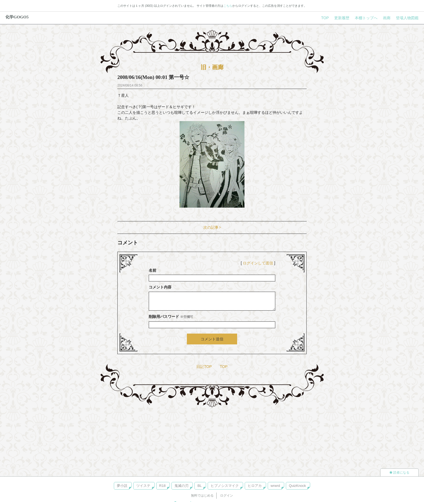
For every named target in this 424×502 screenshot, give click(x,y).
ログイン (226, 495)
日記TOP (204, 366)
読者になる (399, 472)
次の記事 (212, 227)
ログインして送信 (258, 263)
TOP (325, 18)
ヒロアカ (255, 486)
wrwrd (275, 486)
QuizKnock (297, 486)
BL (199, 486)
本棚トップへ (366, 18)
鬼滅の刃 (181, 486)
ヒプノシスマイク (225, 486)
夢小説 (122, 486)
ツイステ (143, 486)
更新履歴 (341, 18)
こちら (227, 5)
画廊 (386, 18)
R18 (162, 486)
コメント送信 (212, 339)
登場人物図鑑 (407, 18)
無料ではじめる (202, 495)
